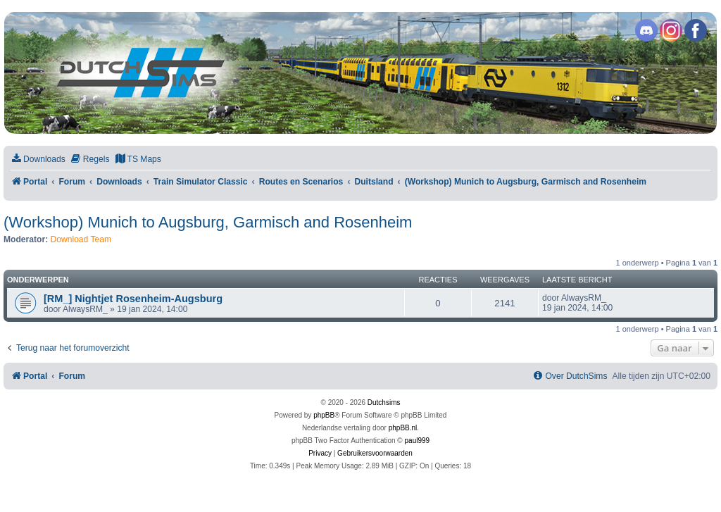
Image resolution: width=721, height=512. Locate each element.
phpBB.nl (403, 428)
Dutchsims (384, 402)
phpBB (323, 415)
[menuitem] (38, 159)
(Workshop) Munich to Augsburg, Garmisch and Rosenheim (208, 222)
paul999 (417, 440)
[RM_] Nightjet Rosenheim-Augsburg (133, 298)
